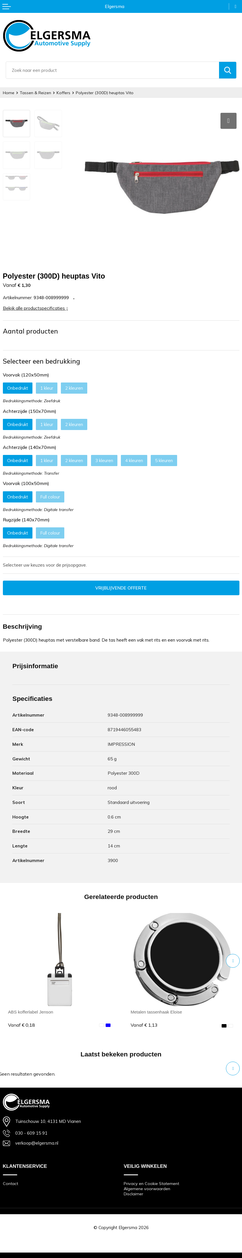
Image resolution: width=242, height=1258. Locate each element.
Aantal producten (30, 330)
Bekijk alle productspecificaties (35, 307)
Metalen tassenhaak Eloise (157, 1011)
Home (8, 92)
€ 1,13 (144, 1024)
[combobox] (112, 70)
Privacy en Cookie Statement (151, 1182)
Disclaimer (133, 1193)
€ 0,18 (21, 1024)
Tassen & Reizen (35, 92)
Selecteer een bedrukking (41, 360)
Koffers (63, 92)
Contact (10, 1182)
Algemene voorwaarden (147, 1188)
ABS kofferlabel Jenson (30, 1011)
